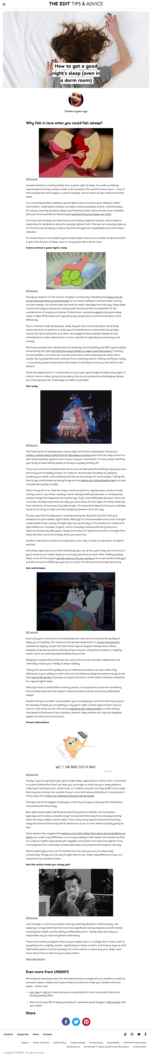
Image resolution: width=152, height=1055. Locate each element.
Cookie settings (77, 1043)
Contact (8, 1034)
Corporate (23, 1034)
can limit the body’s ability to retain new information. (82, 351)
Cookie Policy (59, 1043)
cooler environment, (108, 642)
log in (46, 992)
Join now (35, 992)
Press (36, 1034)
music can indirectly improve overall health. (70, 796)
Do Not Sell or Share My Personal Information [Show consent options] (106, 1047)
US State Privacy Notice (134, 1043)
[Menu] (3, 5)
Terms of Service (41, 1043)
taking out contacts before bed (98, 480)
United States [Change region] (139, 1047)
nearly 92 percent (41, 677)
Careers (47, 1034)
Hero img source (35, 959)
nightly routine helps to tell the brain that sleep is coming (58, 455)
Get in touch (114, 1002)
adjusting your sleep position (86, 709)
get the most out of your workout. (75, 558)
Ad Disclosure (73, 1047)
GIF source (32, 179)
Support (25, 1043)
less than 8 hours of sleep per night (91, 214)
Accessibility (113, 1043)
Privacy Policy (96, 1043)
